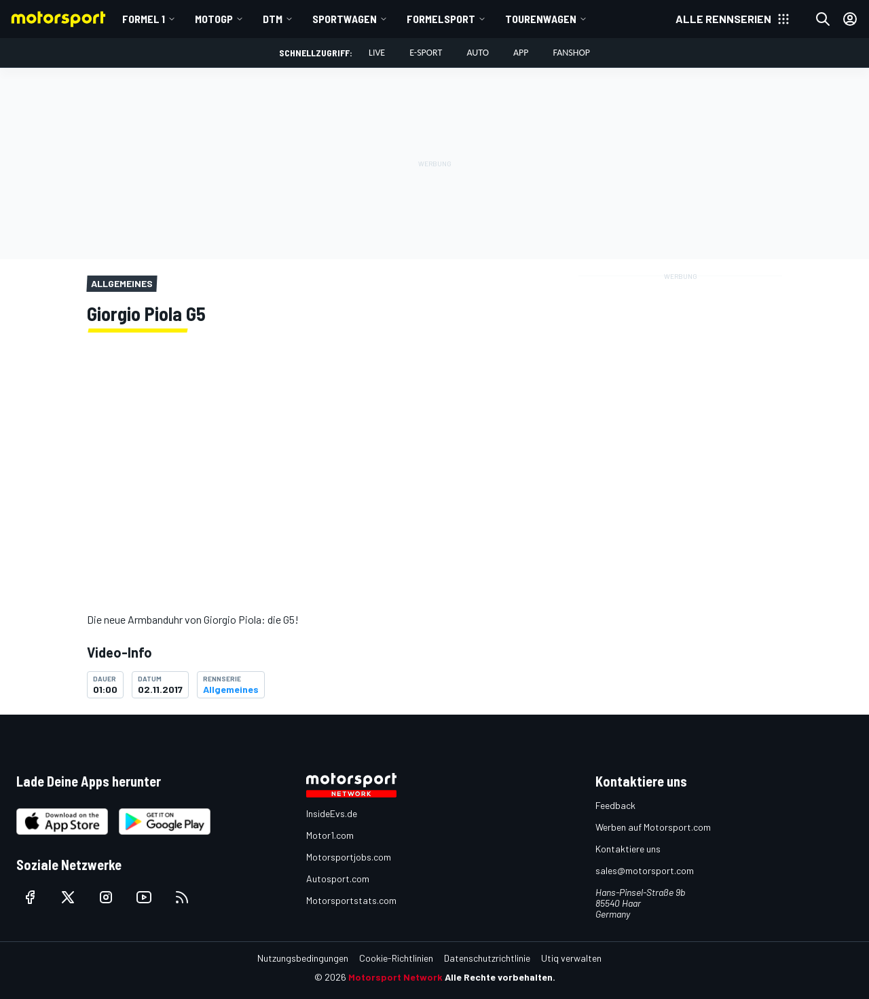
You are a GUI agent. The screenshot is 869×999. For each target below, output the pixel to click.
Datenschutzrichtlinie (487, 958)
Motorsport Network (395, 977)
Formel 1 (143, 18)
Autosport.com (337, 878)
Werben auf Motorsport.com (653, 827)
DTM (272, 18)
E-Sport (425, 52)
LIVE (377, 52)
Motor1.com (330, 835)
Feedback (615, 805)
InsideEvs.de (331, 813)
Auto (477, 52)
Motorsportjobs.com (348, 857)
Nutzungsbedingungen (302, 958)
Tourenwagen (540, 18)
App (521, 52)
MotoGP (214, 18)
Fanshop (571, 52)
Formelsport (441, 18)
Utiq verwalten (571, 958)
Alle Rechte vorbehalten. (500, 977)
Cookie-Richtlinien (396, 958)
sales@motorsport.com (644, 870)
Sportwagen (344, 18)
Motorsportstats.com (351, 900)
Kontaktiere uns (628, 848)
